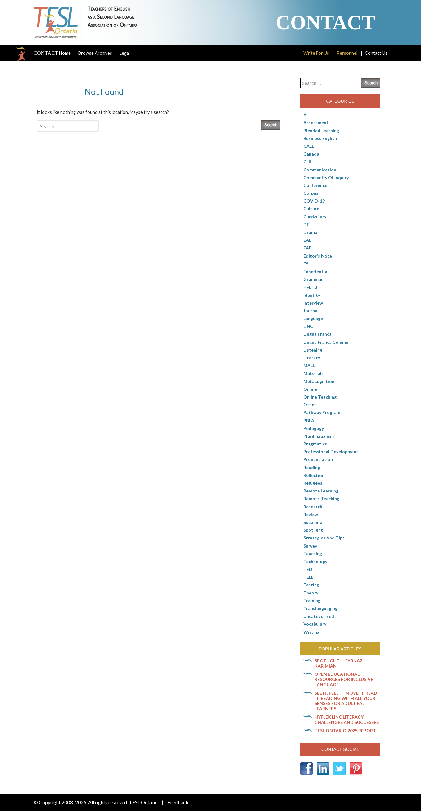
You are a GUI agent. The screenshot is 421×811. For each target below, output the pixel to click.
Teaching (312, 553)
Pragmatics (315, 443)
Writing (311, 632)
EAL (307, 240)
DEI (306, 224)
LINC (308, 326)
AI (305, 114)
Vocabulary (314, 624)
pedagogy (313, 428)
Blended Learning (321, 130)
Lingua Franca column (325, 342)
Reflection (313, 475)
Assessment (315, 122)
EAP (307, 247)
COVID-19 (314, 200)
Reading (311, 467)
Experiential (315, 271)
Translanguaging (320, 608)
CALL (308, 146)
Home (52, 53)
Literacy (311, 357)
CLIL (307, 161)
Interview (313, 302)
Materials (313, 373)
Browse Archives (95, 53)
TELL (308, 577)
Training (311, 600)
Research (312, 506)
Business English (320, 138)
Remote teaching (321, 498)
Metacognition (318, 381)
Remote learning (320, 490)
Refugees (312, 483)
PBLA (308, 420)
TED (307, 569)
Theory (310, 592)
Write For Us (316, 53)
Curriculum (314, 216)
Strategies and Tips (324, 537)
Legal (125, 53)
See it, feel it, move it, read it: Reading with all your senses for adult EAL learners (346, 700)
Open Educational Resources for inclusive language (344, 679)
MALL (309, 365)
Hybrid (310, 287)
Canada (311, 153)
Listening (312, 349)
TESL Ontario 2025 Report (345, 730)
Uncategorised (318, 616)
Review (310, 514)
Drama (310, 232)
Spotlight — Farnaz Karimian (339, 663)
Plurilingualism (318, 436)
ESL (306, 263)
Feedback (177, 802)
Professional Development (330, 451)
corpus (310, 193)
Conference (315, 185)
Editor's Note (317, 256)
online (310, 389)
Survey (310, 545)
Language (313, 318)
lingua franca (317, 334)
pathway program (321, 412)
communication (319, 169)
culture (311, 208)
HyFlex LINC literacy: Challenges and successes (347, 719)
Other (309, 404)
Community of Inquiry (326, 177)
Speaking (312, 522)
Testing (311, 584)
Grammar (313, 279)
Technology (315, 561)
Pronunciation (318, 459)
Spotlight (313, 530)
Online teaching (320, 396)
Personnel (347, 53)
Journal (311, 310)
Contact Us (376, 53)
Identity (311, 295)
